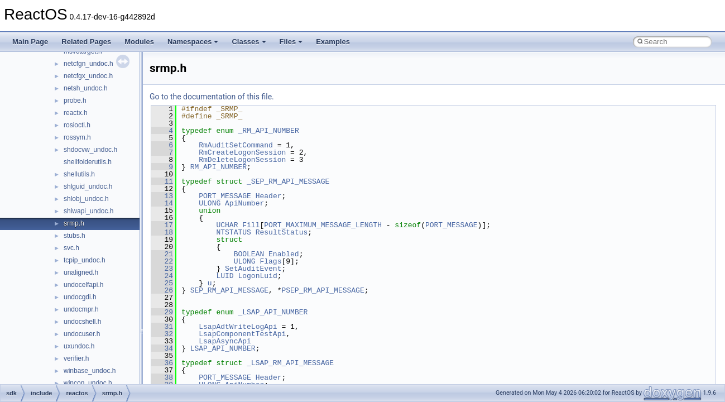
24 (162, 276)
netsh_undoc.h (86, 88)
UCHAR (227, 225)
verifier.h (76, 358)
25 (162, 283)
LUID (224, 276)
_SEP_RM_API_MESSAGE (288, 181)
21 (162, 254)
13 (162, 196)
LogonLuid (257, 276)
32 (162, 334)
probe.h (75, 100)
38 (162, 377)
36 (162, 363)
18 (162, 232)
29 (162, 312)
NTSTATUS (233, 232)
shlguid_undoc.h (88, 186)
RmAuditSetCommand (236, 145)
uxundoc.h (79, 346)
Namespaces (193, 41)
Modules (139, 41)
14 (162, 203)
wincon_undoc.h (88, 383)
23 (162, 269)
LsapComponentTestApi (242, 334)
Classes (249, 41)
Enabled (283, 254)
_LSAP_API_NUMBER (273, 312)
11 (162, 181)
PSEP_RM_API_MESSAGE (322, 290)
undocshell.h (82, 322)
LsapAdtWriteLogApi (238, 327)
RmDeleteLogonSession (242, 160)
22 (162, 261)
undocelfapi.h (83, 285)
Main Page (30, 41)
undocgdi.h (80, 297)
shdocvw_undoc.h (90, 150)
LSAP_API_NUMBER (223, 348)
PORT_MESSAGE (225, 196)
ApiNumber (244, 203)
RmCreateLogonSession (242, 152)
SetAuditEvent (253, 269)
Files (291, 41)
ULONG (209, 203)
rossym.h (77, 137)
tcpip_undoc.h (84, 260)
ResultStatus (282, 232)
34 (162, 348)
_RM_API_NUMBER (268, 131)
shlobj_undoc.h (86, 199)
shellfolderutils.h (88, 162)
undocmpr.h (81, 309)
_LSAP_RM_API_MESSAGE (290, 363)
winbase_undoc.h (90, 371)
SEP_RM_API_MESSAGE (229, 290)
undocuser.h (82, 334)
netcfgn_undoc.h (88, 64)
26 (162, 290)
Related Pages (86, 41)
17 (162, 225)
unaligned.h (81, 272)
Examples (333, 41)
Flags (270, 261)
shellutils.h (79, 174)
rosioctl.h (77, 125)
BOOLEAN (249, 254)
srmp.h (74, 223)
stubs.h (74, 236)
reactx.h (76, 113)
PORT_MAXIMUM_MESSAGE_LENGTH (323, 225)
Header (269, 196)
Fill (251, 225)
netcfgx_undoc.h (88, 76)
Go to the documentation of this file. (212, 96)
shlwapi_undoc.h (88, 211)
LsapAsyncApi (225, 341)
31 (162, 327)
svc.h (71, 248)
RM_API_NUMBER (218, 167)
